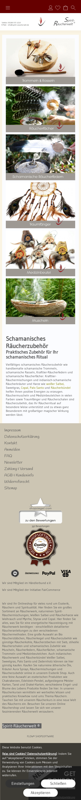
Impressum (12, 430)
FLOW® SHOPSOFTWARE (40, 736)
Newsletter (13, 462)
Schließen (58, 783)
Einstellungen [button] (22, 783)
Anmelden (50, 7)
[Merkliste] (57, 8)
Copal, (24, 388)
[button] (7, 8)
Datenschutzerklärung (21, 436)
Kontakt (10, 443)
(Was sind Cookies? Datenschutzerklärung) (29, 754)
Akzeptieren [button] (40, 792)
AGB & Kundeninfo (19, 475)
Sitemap (10, 488)
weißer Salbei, (55, 384)
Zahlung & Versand (18, 468)
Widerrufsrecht (16, 481)
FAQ (8, 456)
